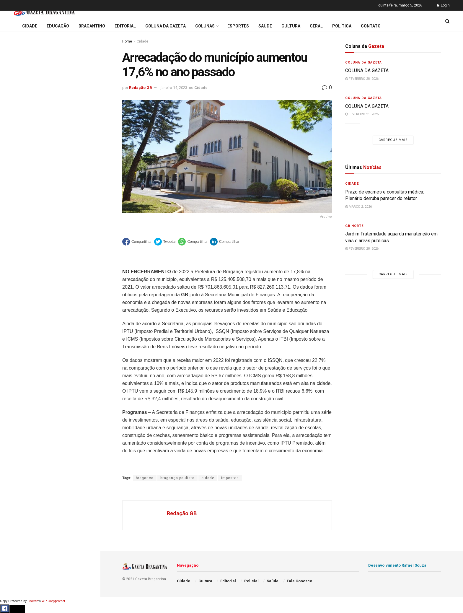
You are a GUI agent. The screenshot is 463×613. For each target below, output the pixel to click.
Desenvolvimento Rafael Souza (397, 565)
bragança (145, 478)
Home (127, 41)
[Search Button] (88, 360)
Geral (11, 304)
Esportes (15, 247)
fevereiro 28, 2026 (362, 79)
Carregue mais (50, 145)
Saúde (12, 292)
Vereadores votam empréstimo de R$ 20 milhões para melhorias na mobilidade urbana (48, 93)
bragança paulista (177, 478)
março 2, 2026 (358, 207)
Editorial (14, 214)
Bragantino (17, 236)
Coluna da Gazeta (23, 225)
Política (13, 281)
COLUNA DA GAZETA (367, 70)
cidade (207, 478)
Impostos (230, 478)
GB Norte (354, 226)
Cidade (13, 191)
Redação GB (140, 87)
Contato (371, 26)
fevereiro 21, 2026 (362, 114)
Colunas (205, 26)
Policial (13, 270)
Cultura (13, 259)
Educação (15, 202)
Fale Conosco (19, 315)
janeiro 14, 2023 (174, 87)
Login (443, 5)
